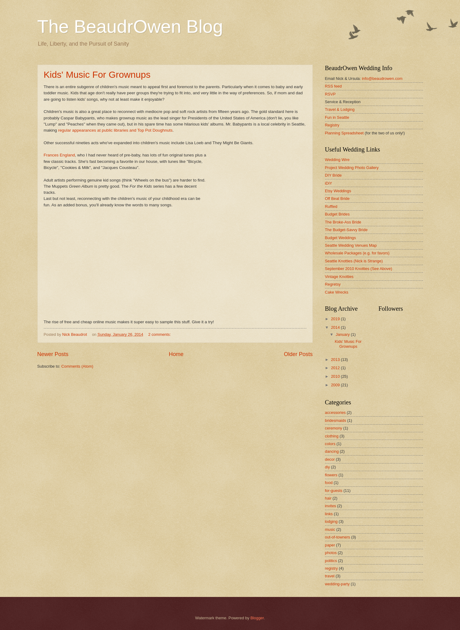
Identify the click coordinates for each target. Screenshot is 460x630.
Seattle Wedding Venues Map (351, 245)
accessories (335, 412)
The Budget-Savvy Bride (346, 229)
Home (176, 354)
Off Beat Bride (337, 198)
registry (331, 568)
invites (330, 506)
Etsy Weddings (338, 191)
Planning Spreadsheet (344, 133)
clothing (331, 436)
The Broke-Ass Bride (343, 222)
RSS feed (333, 86)
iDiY (328, 183)
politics (331, 560)
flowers (331, 475)
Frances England (59, 155)
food (329, 482)
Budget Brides (337, 214)
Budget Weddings (340, 237)
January (343, 334)
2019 (336, 319)
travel (330, 576)
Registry (332, 125)
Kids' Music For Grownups (97, 74)
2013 (336, 359)
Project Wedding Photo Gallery (352, 167)
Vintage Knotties (339, 276)
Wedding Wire (337, 159)
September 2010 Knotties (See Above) (358, 268)
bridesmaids (335, 420)
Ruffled (331, 206)
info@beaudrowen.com (382, 78)
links (329, 514)
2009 (336, 385)
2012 (336, 368)
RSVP (330, 94)
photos (331, 552)
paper (330, 545)
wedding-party (337, 584)
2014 (336, 327)
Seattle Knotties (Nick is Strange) (354, 261)
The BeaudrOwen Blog (130, 26)
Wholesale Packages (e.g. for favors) (357, 253)
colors (330, 443)
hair (328, 498)
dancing (332, 451)
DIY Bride (333, 175)
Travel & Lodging (340, 109)
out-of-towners (337, 537)
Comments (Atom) (77, 366)
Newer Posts (53, 354)
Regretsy (333, 284)
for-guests (333, 490)
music (330, 529)
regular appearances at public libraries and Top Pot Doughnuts (115, 130)
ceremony (333, 428)
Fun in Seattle (337, 117)
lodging (331, 521)
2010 (336, 376)
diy (327, 467)
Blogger (257, 618)
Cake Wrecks (336, 292)
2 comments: (160, 334)
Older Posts (298, 354)
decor (330, 459)
